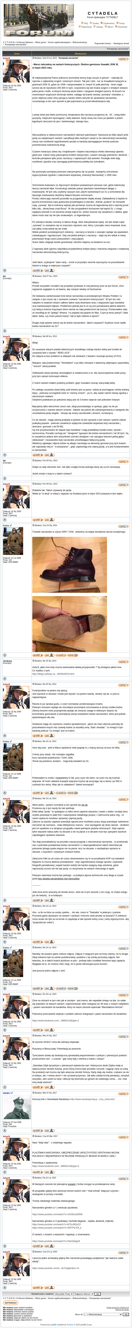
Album (109, 27)
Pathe (6, 525)
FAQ (84, 23)
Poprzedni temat (103, 43)
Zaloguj (98, 27)
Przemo (70, 1325)
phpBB (53, 1325)
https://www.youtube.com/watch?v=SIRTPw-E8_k (56, 1227)
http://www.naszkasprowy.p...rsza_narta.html (92, 1099)
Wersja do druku (122, 1310)
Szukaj (94, 23)
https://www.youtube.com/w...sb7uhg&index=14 (55, 1268)
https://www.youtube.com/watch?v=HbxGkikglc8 (56, 1241)
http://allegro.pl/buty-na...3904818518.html (53, 674)
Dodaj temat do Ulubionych (118, 1308)
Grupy (120, 23)
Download (121, 27)
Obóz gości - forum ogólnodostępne (52, 42)
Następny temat (121, 43)
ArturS (6, 58)
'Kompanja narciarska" (16, 44)
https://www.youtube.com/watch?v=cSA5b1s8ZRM (57, 1214)
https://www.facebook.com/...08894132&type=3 (55, 1166)
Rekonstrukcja (80, 42)
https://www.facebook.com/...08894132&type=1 (55, 1020)
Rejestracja (85, 27)
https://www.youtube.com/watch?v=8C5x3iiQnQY (56, 1224)
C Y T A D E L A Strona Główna (18, 42)
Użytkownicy (107, 23)
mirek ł (6, 1093)
